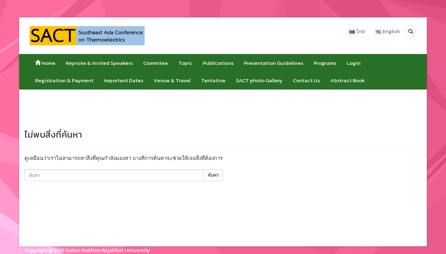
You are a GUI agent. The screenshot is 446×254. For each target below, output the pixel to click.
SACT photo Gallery (259, 80)
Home (45, 63)
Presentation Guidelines (273, 63)
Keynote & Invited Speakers (99, 63)
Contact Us (306, 80)
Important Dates (123, 80)
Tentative (213, 80)
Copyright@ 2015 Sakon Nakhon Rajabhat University (87, 250)
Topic (185, 63)
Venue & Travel (172, 80)
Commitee (155, 63)
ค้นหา (213, 175)
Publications (218, 63)
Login (354, 63)
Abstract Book (347, 80)
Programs (325, 63)
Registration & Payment (64, 80)
